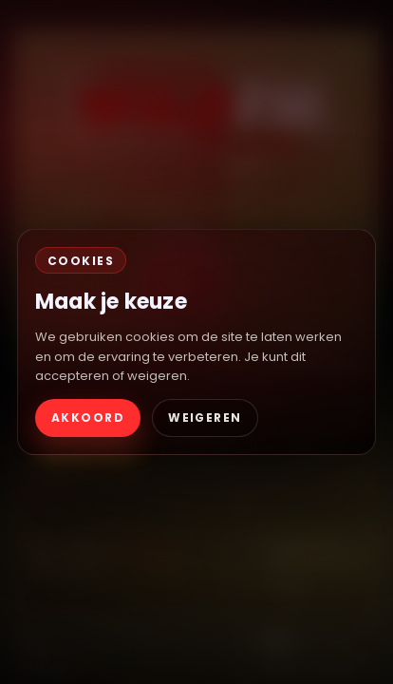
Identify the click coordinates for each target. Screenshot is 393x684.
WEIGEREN (205, 417)
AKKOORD (87, 417)
